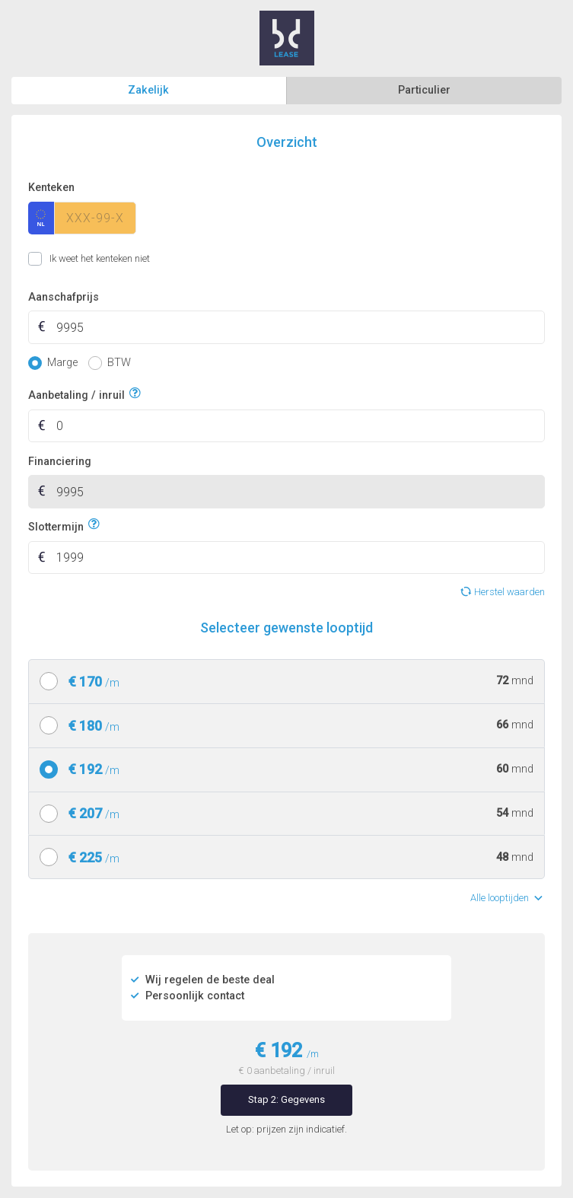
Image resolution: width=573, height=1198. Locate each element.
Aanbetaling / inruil (76, 393)
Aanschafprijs (63, 297)
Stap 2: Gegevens (286, 1099)
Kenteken (51, 187)
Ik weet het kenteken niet (46, 258)
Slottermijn (56, 524)
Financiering (59, 461)
